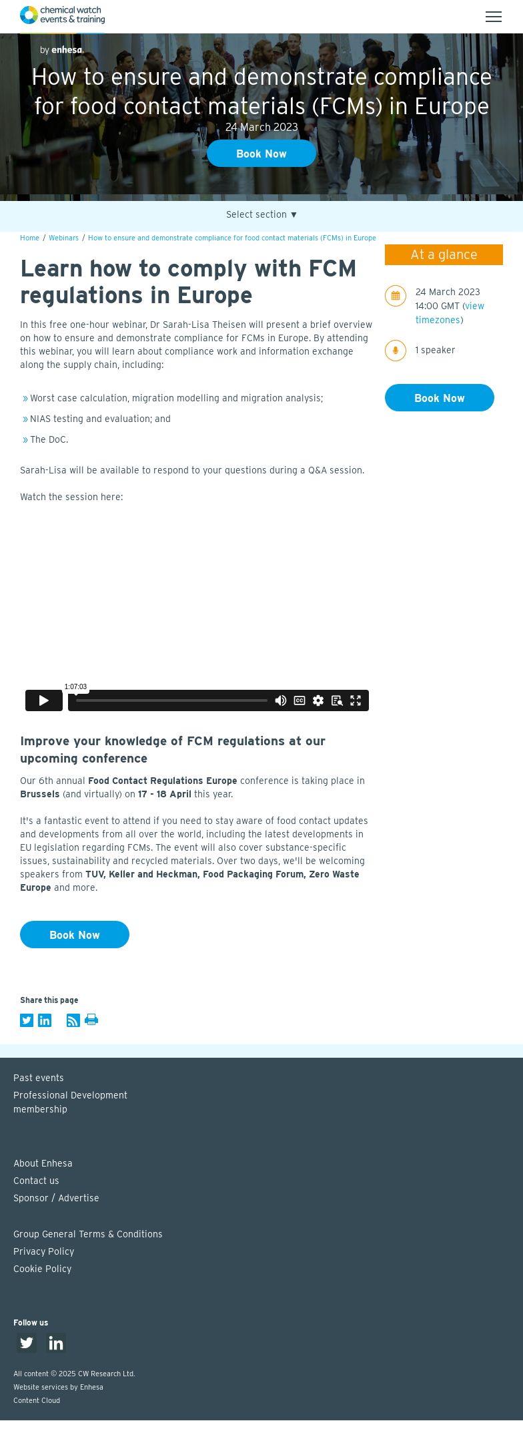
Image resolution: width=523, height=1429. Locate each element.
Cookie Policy (42, 1268)
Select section (262, 215)
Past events (38, 1077)
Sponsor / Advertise (56, 1198)
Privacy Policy (43, 1251)
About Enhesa (43, 1163)
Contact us (36, 1180)
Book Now (261, 154)
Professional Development (268, 1103)
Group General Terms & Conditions (88, 1234)
